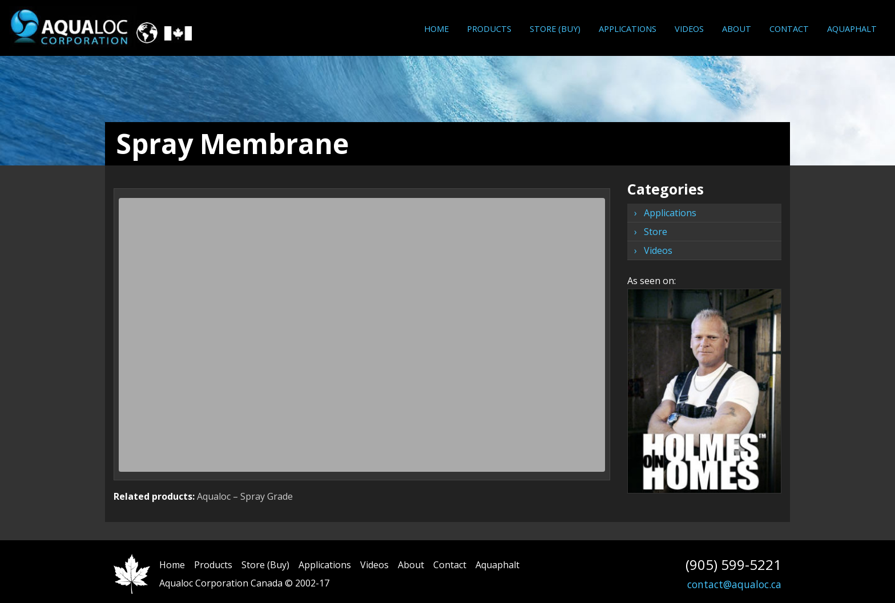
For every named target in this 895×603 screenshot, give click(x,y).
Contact (789, 28)
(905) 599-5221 (733, 564)
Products (489, 28)
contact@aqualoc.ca (734, 584)
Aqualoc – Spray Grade (245, 496)
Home (436, 28)
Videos (689, 28)
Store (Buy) (555, 28)
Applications (627, 28)
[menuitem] (436, 28)
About (736, 28)
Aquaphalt (852, 28)
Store (655, 231)
